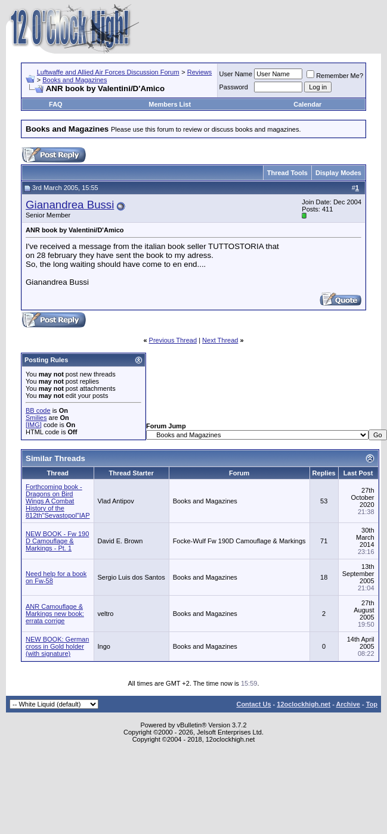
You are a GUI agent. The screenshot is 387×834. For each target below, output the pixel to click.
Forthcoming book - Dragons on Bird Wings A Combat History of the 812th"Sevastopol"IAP (58, 501)
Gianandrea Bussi (70, 204)
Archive (348, 704)
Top (371, 704)
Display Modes (338, 172)
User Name (236, 73)
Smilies (36, 417)
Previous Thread (173, 340)
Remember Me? (334, 75)
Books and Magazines (74, 79)
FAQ (56, 104)
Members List (169, 104)
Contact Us (253, 704)
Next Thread (220, 340)
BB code (38, 410)
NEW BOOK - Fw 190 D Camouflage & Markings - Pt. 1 (57, 541)
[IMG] (34, 424)
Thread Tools (287, 172)
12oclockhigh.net (303, 704)
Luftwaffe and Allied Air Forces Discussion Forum (108, 72)
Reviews (199, 72)
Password (233, 87)
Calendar (307, 104)
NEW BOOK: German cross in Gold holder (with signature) (57, 646)
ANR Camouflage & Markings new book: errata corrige (55, 613)
